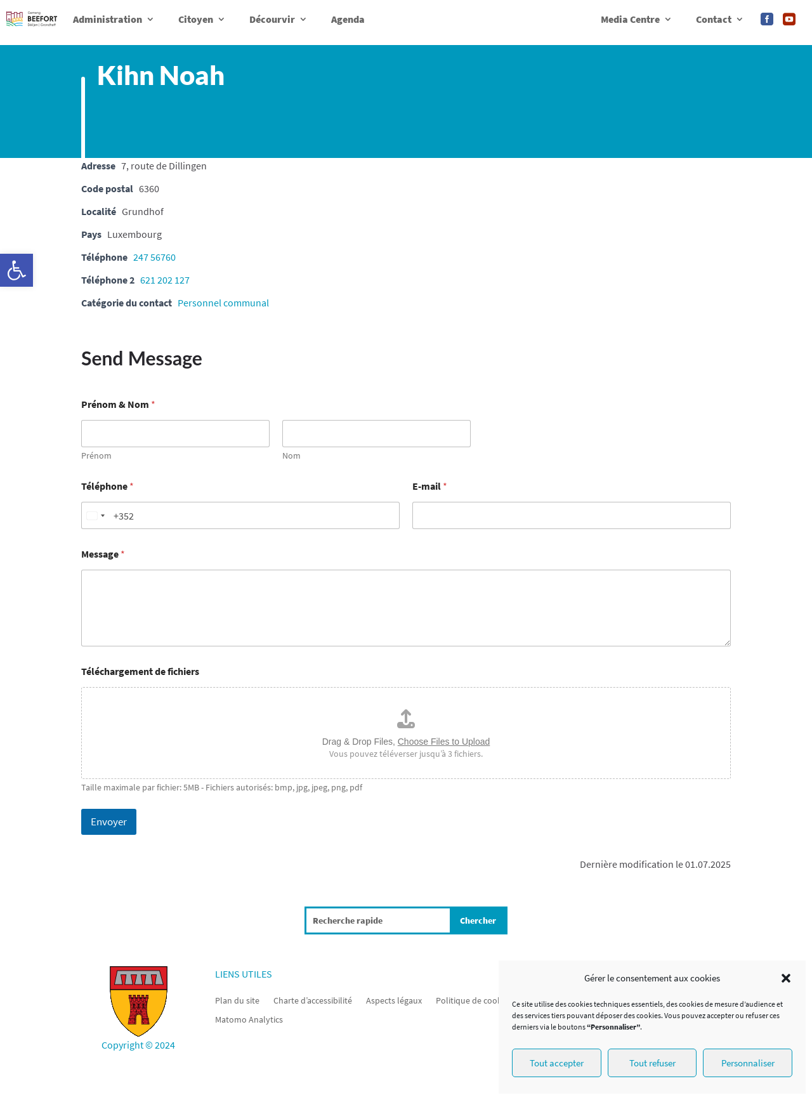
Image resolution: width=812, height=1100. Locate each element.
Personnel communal (223, 302)
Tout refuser (652, 1063)
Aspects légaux (394, 1000)
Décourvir (272, 19)
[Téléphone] (240, 515)
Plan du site (237, 1000)
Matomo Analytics (249, 1019)
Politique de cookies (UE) (482, 1000)
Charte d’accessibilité (312, 1000)
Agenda (348, 19)
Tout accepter (557, 1063)
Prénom (96, 455)
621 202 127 (165, 279)
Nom (291, 455)
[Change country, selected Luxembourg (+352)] (95, 515)
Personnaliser (748, 1063)
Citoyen (195, 19)
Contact (713, 19)
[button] (16, 270)
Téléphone (107, 486)
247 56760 (154, 257)
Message (103, 554)
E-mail (429, 486)
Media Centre (630, 19)
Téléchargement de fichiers (140, 671)
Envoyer (109, 821)
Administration (107, 19)
